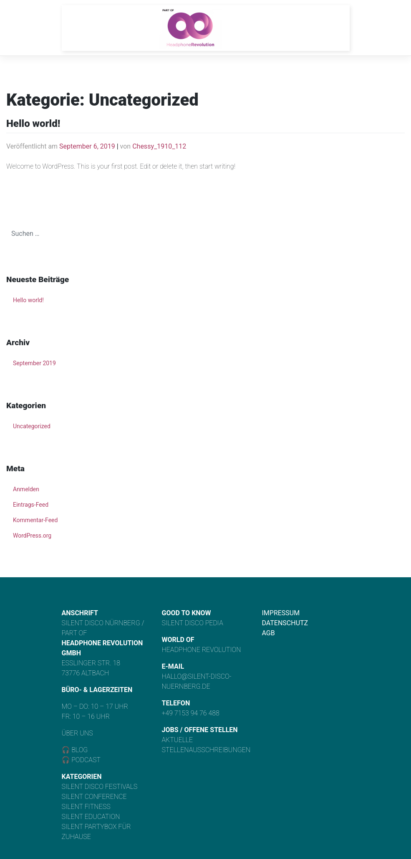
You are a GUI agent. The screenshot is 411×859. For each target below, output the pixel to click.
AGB (268, 633)
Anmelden (26, 489)
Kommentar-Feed (35, 520)
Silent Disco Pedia (192, 623)
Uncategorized (31, 426)
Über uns (77, 733)
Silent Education (91, 817)
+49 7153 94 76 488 (190, 713)
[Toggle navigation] (329, 28)
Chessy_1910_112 (159, 146)
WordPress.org (32, 535)
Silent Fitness (86, 807)
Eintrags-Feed (30, 504)
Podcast (86, 760)
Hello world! (33, 123)
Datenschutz (285, 623)
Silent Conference (94, 797)
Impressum (281, 613)
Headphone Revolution (201, 650)
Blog (79, 750)
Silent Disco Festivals (100, 787)
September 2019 (34, 363)
